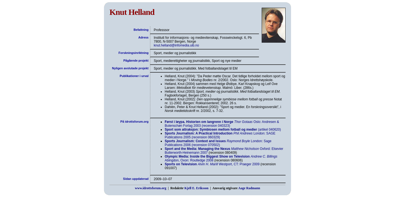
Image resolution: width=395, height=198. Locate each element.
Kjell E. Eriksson (196, 188)
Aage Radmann (249, 188)
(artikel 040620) (223, 129)
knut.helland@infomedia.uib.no (176, 45)
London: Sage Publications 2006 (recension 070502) (218, 143)
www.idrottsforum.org (150, 188)
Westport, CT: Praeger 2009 (212, 164)
